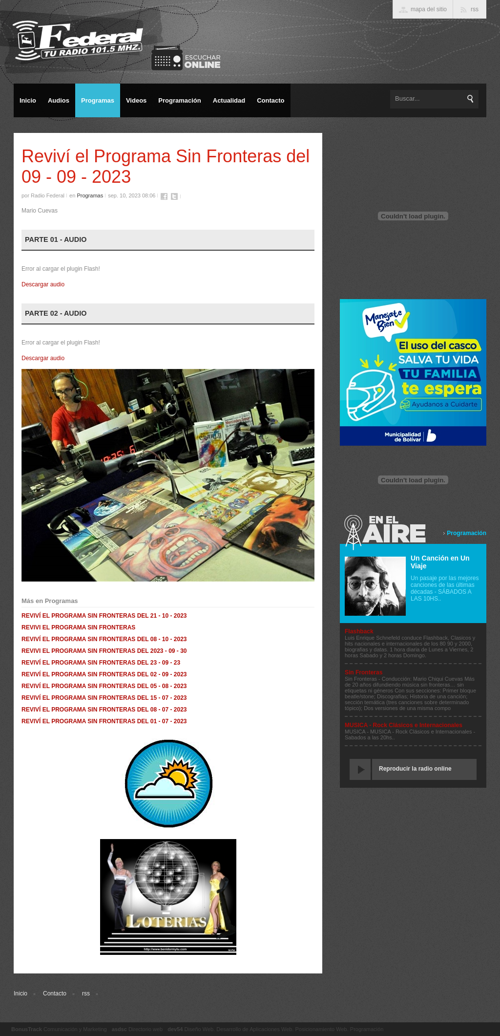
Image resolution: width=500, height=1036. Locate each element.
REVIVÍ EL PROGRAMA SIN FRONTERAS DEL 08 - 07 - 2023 (104, 709)
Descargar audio (42, 284)
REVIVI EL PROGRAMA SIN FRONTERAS (78, 627)
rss (86, 993)
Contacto (54, 993)
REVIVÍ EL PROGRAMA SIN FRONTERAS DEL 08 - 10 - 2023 (104, 639)
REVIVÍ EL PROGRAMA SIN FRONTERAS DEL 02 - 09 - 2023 (104, 674)
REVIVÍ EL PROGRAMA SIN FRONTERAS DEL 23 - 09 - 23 (100, 662)
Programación (466, 533)
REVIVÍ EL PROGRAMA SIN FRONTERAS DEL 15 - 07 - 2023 (104, 697)
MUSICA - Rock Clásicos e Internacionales (403, 725)
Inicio (20, 993)
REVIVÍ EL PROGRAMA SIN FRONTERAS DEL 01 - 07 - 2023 (104, 721)
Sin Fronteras (363, 672)
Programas (90, 195)
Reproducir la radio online (415, 768)
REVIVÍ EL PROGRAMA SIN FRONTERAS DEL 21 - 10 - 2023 (104, 615)
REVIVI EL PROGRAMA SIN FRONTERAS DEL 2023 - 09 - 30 (104, 651)
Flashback (359, 631)
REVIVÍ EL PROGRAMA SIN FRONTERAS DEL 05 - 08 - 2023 (104, 686)
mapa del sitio (429, 9)
